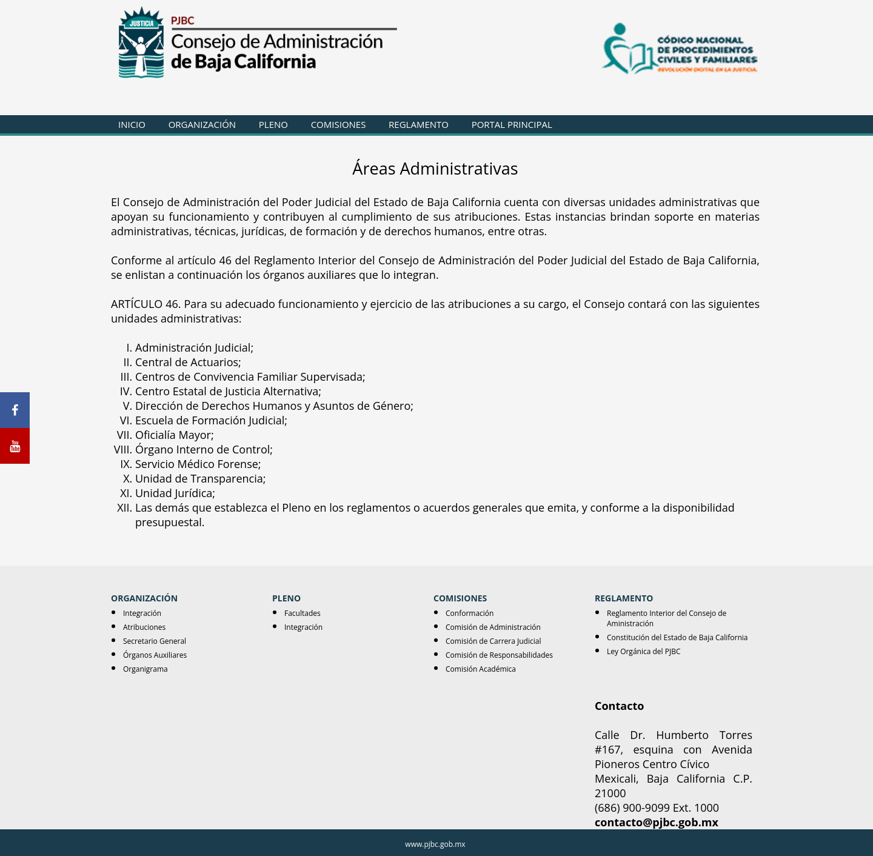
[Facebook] (15, 410)
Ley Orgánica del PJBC (643, 651)
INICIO (132, 124)
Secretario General (154, 641)
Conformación (469, 613)
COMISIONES (338, 124)
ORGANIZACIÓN (202, 124)
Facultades (302, 613)
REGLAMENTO (419, 124)
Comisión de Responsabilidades (499, 655)
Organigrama (145, 669)
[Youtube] (15, 446)
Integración (142, 613)
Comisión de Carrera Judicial (493, 641)
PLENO (273, 124)
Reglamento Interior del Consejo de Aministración (666, 618)
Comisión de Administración (493, 627)
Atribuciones (144, 627)
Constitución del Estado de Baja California (677, 637)
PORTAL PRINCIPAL (512, 124)
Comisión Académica (481, 669)
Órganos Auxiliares (155, 655)
